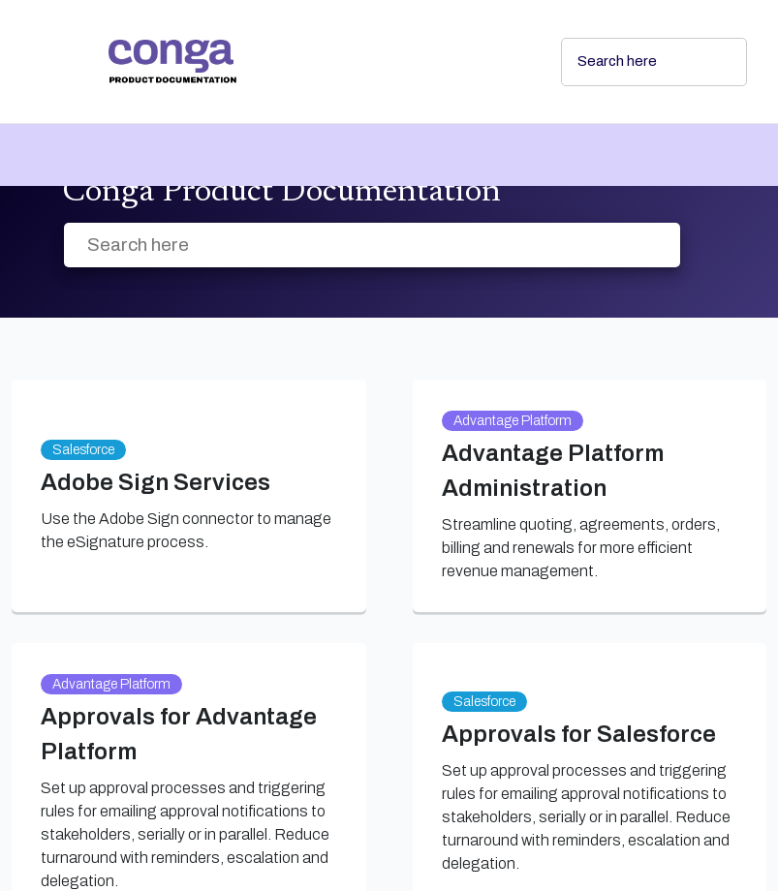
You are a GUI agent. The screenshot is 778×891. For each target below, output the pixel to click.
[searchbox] (711, 62)
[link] (319, 61)
